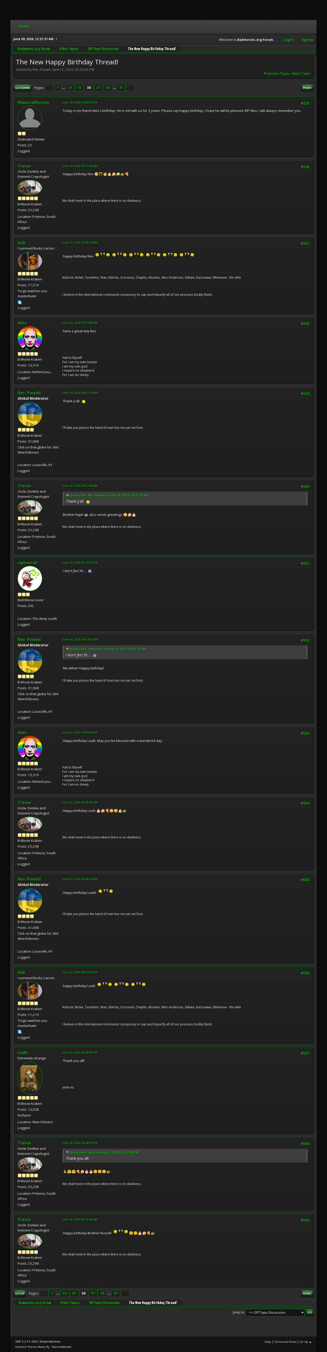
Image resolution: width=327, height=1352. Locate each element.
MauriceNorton (33, 102)
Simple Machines (49, 1341)
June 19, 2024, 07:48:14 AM (80, 242)
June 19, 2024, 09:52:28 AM (80, 486)
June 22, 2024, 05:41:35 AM (80, 802)
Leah (23, 1052)
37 (98, 87)
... (64, 87)
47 (121, 87)
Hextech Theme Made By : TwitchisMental (43, 1347)
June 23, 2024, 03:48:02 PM (80, 1143)
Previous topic (276, 73)
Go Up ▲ (306, 1342)
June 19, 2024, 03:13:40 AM (80, 166)
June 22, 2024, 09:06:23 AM (80, 879)
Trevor (24, 166)
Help (268, 1342)
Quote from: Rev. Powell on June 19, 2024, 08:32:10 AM (109, 495)
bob (21, 242)
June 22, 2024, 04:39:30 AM (80, 732)
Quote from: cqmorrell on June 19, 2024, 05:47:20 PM (108, 649)
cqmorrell (28, 562)
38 (108, 87)
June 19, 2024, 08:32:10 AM (80, 393)
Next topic (301, 73)
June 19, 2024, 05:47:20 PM (80, 562)
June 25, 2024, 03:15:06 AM (80, 1219)
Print (307, 88)
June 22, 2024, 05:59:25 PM (80, 972)
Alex (22, 323)
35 (79, 87)
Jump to (238, 1312)
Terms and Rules (285, 1342)
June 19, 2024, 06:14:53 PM (80, 639)
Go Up (20, 1293)
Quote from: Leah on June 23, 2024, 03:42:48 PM (104, 1152)
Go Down (22, 88)
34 (70, 87)
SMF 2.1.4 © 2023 (26, 1341)
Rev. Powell (29, 393)
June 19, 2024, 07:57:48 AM (80, 323)
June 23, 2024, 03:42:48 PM (80, 1052)
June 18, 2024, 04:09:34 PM (80, 102)
